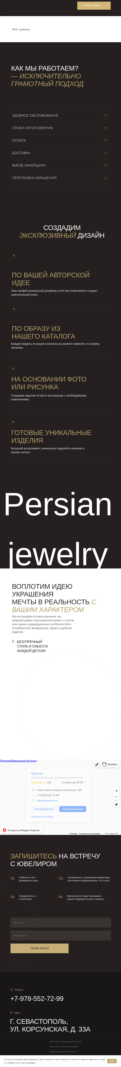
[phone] (60, 935)
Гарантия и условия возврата (64, 1046)
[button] (94, 6)
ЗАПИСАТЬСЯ (39, 948)
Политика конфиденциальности (65, 1041)
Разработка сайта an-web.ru (63, 1051)
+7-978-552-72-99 (36, 998)
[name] (60, 922)
